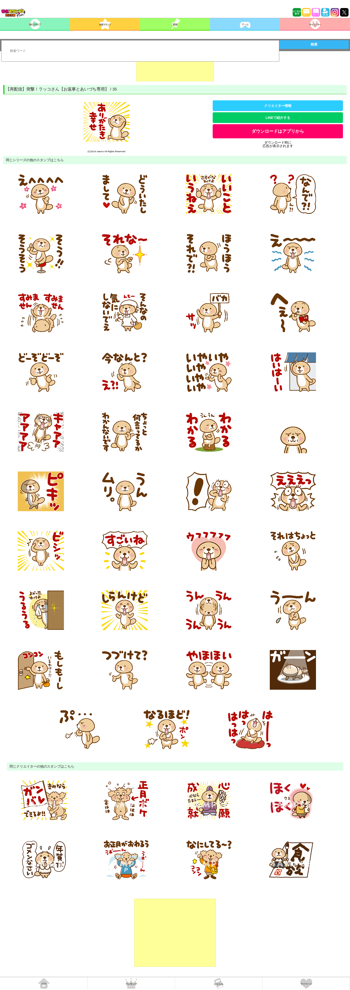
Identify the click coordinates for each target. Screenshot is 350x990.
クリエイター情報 (277, 106)
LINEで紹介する (277, 118)
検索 (314, 44)
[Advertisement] (175, 69)
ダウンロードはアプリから (278, 131)
